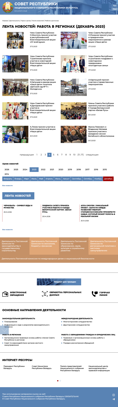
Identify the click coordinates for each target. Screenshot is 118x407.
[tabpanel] (16, 367)
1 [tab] (58, 381)
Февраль (7, 179)
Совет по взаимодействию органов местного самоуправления (23, 344)
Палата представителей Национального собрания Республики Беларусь (72, 368)
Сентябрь (76, 179)
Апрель (49, 179)
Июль (34, 179)
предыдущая (27, 154)
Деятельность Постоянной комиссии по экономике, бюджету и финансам (44, 243)
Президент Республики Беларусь (14, 367)
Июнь (58, 179)
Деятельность (14, 21)
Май (41, 179)
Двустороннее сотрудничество (76, 325)
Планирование (10, 322)
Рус (115, 5)
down (4, 330)
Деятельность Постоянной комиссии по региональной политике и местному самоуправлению (103, 246)
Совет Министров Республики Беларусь (41, 367)
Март (26, 179)
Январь (18, 179)
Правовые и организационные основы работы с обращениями (84, 339)
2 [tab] (60, 381)
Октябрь (88, 179)
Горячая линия (101, 294)
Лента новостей (38, 21)
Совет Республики (46, 5)
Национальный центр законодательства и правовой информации (99, 368)
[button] (105, 7)
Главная (5, 21)
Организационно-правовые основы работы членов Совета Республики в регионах (29, 339)
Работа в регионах (52, 21)
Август (66, 179)
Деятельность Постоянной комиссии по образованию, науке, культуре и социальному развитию (74, 246)
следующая (92, 154)
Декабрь (108, 179)
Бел (115, 9)
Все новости (7, 185)
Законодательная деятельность (18, 319)
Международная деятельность (77, 319)
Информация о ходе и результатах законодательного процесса (26, 326)
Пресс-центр (26, 21)
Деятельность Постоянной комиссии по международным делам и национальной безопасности (48, 259)
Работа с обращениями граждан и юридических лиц (88, 335)
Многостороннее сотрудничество (77, 322)
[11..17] (81, 154)
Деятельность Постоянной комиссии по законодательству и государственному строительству (15, 246)
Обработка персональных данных (61, 293)
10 (74, 154)
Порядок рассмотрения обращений (78, 343)
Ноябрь (98, 179)
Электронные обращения (14, 294)
